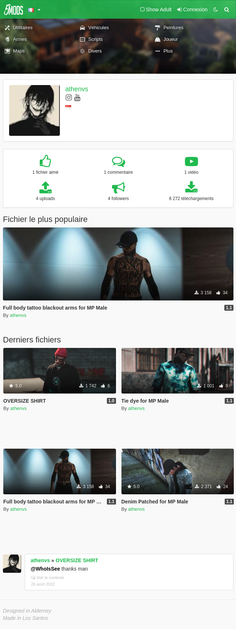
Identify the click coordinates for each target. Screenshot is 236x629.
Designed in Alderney (27, 611)
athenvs (76, 89)
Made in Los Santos (25, 618)
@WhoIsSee (45, 569)
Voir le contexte (48, 577)
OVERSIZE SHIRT (77, 560)
